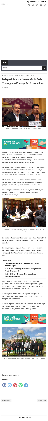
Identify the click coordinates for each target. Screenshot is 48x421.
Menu (4, 62)
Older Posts (42, 400)
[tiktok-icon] (45, 5)
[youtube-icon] (41, 5)
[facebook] (4, 385)
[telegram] (26, 385)
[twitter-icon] (33, 5)
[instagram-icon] (37, 5)
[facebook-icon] (29, 5)
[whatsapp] (20, 385)
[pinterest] (15, 385)
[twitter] (10, 385)
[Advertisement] (24, 33)
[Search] (22, 68)
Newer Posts (6, 400)
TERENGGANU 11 (27, 418)
